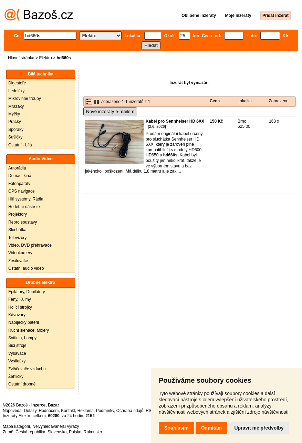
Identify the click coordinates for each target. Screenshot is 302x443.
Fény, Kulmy (19, 299)
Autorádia (17, 168)
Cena (215, 101)
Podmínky (105, 410)
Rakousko (93, 432)
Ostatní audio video (26, 268)
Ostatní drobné (21, 384)
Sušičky (15, 137)
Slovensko (57, 432)
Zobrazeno (278, 101)
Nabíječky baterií (23, 322)
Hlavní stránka (21, 57)
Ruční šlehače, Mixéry (28, 330)
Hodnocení (49, 410)
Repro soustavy (22, 222)
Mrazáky (16, 106)
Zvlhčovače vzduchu (27, 369)
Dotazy (30, 410)
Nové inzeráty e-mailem (110, 111)
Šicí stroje (17, 345)
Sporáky (15, 129)
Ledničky (16, 91)
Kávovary (16, 314)
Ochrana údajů (130, 410)
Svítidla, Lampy (22, 338)
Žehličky (15, 376)
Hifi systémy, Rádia (25, 199)
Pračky (14, 121)
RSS (150, 410)
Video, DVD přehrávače (30, 245)
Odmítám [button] (211, 428)
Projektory (17, 214)
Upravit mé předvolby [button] (258, 428)
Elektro (45, 57)
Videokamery (20, 252)
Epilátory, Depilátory (26, 291)
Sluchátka (17, 229)
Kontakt (68, 410)
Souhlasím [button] (176, 428)
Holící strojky (20, 307)
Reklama (85, 410)
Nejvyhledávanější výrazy (55, 426)
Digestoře (17, 83)
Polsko (75, 432)
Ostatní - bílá (20, 145)
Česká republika (30, 432)
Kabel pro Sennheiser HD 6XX (175, 121)
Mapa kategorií (16, 426)
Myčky (14, 114)
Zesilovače (18, 260)
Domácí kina (19, 175)
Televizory (17, 237)
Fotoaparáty (19, 183)
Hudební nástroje (24, 206)
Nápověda (12, 410)
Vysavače (17, 353)
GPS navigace (21, 191)
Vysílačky (16, 361)
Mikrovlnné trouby (24, 98)
